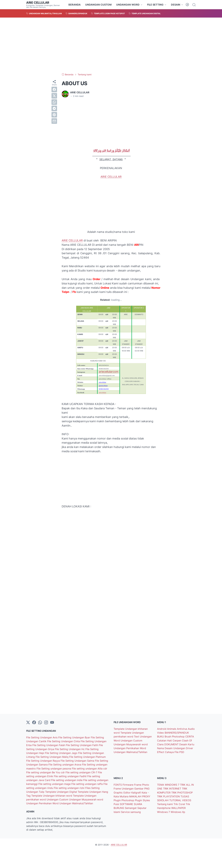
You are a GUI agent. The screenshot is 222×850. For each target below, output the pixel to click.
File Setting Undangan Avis (42, 737)
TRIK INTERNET (172, 787)
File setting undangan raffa (87, 783)
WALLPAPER (178, 807)
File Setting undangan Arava (65, 764)
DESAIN (175, 4)
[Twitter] (28, 722)
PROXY (146, 795)
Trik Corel (180, 803)
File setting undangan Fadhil (70, 775)
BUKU (161, 736)
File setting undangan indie (67, 779)
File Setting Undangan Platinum (87, 756)
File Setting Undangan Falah (49, 745)
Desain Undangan (175, 747)
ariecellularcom (108, 371)
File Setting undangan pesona (54, 767)
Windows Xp (178, 810)
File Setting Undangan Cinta (64, 741)
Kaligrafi (136, 791)
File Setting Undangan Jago (61, 752)
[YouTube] (52, 722)
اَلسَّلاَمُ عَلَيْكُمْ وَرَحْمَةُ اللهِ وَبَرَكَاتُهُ (111, 150)
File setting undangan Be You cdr (46, 771)
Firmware (128, 784)
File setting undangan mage (54, 783)
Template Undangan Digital (61, 790)
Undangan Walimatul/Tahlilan (76, 802)
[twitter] (54, 96)
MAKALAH (135, 795)
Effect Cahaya (166, 751)
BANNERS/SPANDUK (177, 732)
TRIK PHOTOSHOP (182, 791)
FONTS (118, 784)
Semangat (131, 807)
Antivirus (182, 728)
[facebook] (54, 89)
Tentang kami (165, 803)
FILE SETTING (155, 4)
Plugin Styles (142, 799)
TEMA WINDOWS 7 (168, 784)
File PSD (179, 751)
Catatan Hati (165, 740)
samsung (135, 810)
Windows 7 (164, 810)
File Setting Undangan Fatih (82, 745)
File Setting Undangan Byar (74, 737)
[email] (54, 121)
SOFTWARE (127, 803)
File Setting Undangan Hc (70, 748)
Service (125, 810)
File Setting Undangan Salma (78, 760)
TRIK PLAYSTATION (169, 795)
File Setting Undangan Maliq (52, 756)
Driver (189, 747)
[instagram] (46, 722)
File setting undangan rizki (69, 787)
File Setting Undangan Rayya (43, 760)
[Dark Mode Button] (187, 4)
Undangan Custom (58, 798)
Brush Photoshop (175, 736)
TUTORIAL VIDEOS (180, 799)
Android (162, 728)
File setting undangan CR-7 (82, 771)
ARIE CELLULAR (37, 2)
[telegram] (54, 108)
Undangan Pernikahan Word (42, 802)
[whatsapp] (54, 102)
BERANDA (74, 4)
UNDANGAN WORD (128, 4)
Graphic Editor (122, 791)
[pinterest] (54, 114)
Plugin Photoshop (124, 799)
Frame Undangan (124, 787)
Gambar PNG (142, 787)
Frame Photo (141, 784)
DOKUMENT (171, 744)
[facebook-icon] (34, 722)
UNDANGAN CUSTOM (98, 4)
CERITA (189, 736)
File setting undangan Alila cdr (89, 767)
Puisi (117, 803)
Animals (172, 728)
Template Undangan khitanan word (52, 794)
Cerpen (177, 740)
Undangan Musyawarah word (86, 798)
